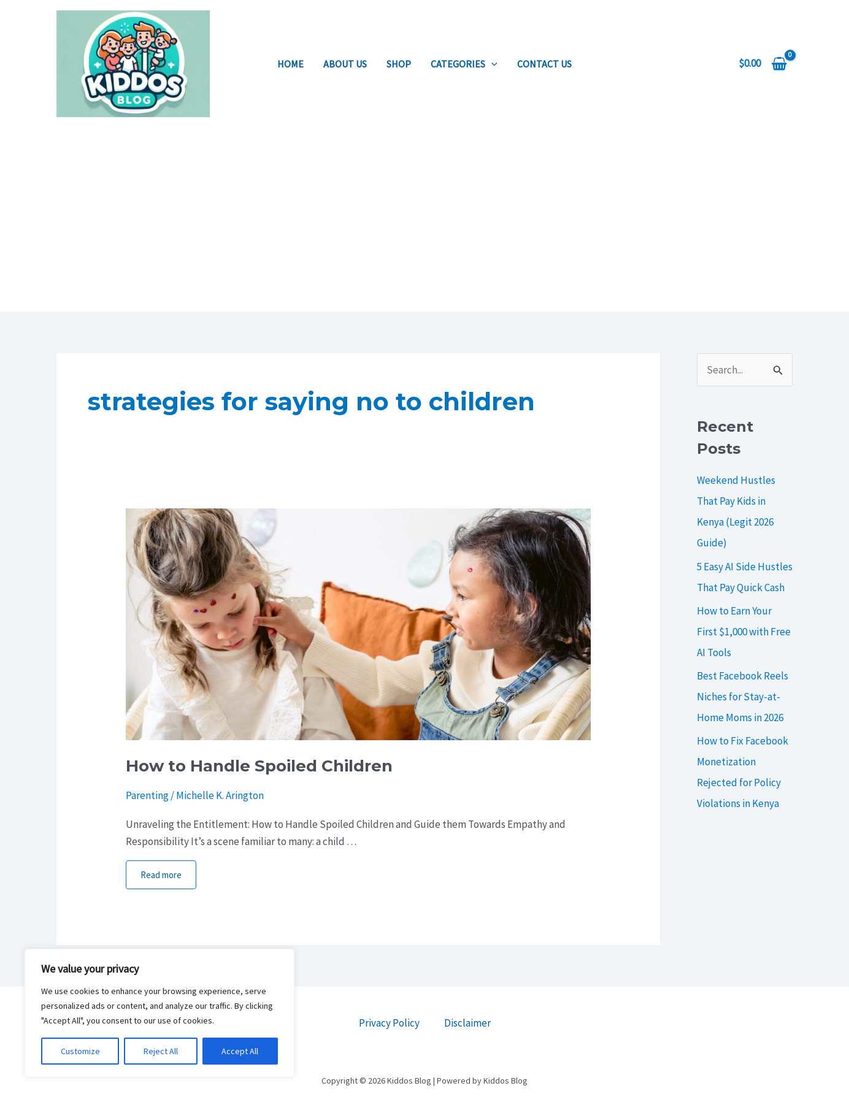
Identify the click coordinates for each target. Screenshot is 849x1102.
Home (290, 64)
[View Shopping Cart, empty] (763, 63)
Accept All (239, 1051)
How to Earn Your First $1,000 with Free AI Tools (744, 631)
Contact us (544, 64)
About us (345, 64)
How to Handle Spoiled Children (259, 766)
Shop (398, 64)
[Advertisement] (424, 219)
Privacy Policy (389, 1023)
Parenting (147, 795)
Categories (464, 64)
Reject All (161, 1051)
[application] (491, 64)
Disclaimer (467, 1023)
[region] (159, 1013)
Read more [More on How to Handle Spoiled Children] (161, 875)
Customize (80, 1051)
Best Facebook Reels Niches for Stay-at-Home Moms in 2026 (742, 696)
